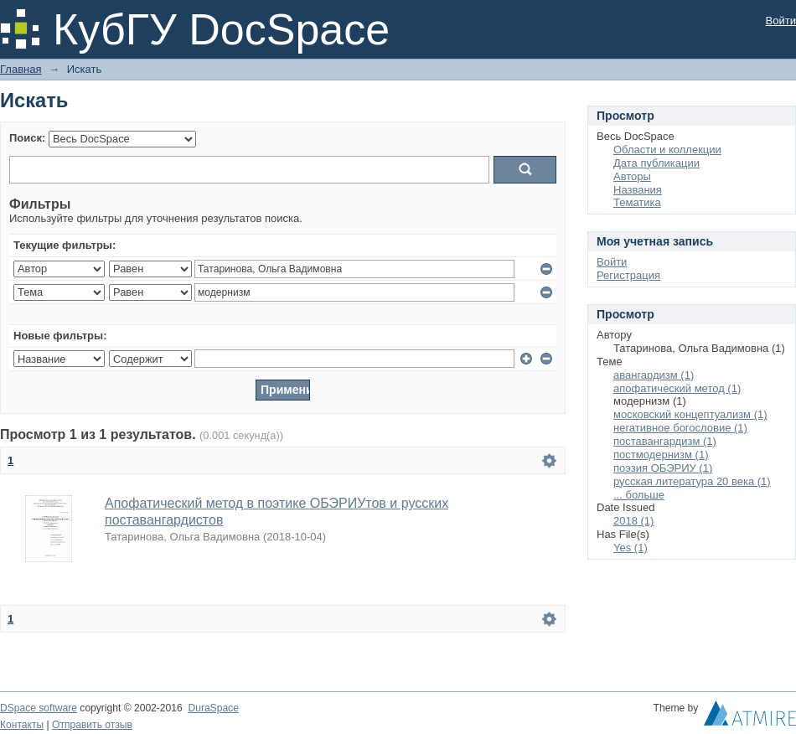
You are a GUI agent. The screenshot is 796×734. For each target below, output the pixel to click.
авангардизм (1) (653, 375)
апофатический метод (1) (677, 388)
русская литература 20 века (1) (692, 481)
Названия (637, 190)
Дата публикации (656, 163)
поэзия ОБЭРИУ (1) (662, 468)
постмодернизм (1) (661, 454)
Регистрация (628, 275)
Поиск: (27, 138)
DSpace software (38, 708)
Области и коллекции (667, 149)
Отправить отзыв (92, 725)
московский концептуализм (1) (690, 414)
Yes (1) (630, 547)
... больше (638, 494)
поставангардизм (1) (664, 441)
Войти (781, 20)
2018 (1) (633, 520)
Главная (20, 69)
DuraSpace (213, 708)
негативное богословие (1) (680, 427)
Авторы (632, 176)
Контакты (22, 725)
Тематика (637, 202)
